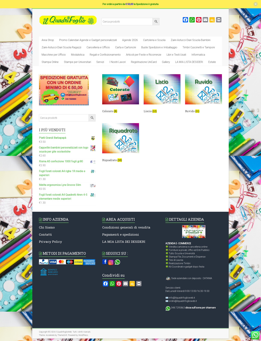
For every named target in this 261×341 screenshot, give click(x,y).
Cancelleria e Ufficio (98, 47)
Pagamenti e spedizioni (120, 234)
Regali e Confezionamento (105, 54)
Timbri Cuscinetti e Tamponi (199, 47)
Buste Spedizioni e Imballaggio (159, 47)
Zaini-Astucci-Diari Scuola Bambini (190, 40)
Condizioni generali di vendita (126, 227)
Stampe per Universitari (77, 62)
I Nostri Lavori (117, 62)
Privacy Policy (50, 241)
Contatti (45, 234)
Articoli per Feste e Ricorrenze (143, 54)
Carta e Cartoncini (125, 47)
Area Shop (48, 40)
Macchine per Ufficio (54, 54)
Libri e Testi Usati (176, 54)
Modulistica (77, 54)
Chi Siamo (47, 227)
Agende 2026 (130, 40)
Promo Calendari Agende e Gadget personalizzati (88, 40)
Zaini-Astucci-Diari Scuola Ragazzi (61, 47)
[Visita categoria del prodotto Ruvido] (203, 94)
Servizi (100, 62)
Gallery (166, 62)
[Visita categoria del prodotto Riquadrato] (120, 143)
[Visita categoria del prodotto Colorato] (120, 94)
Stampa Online (50, 62)
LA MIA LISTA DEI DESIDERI (123, 241)
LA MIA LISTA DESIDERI (189, 62)
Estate (212, 62)
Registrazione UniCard (144, 62)
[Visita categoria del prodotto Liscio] (162, 94)
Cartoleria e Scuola (154, 40)
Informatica (198, 54)
